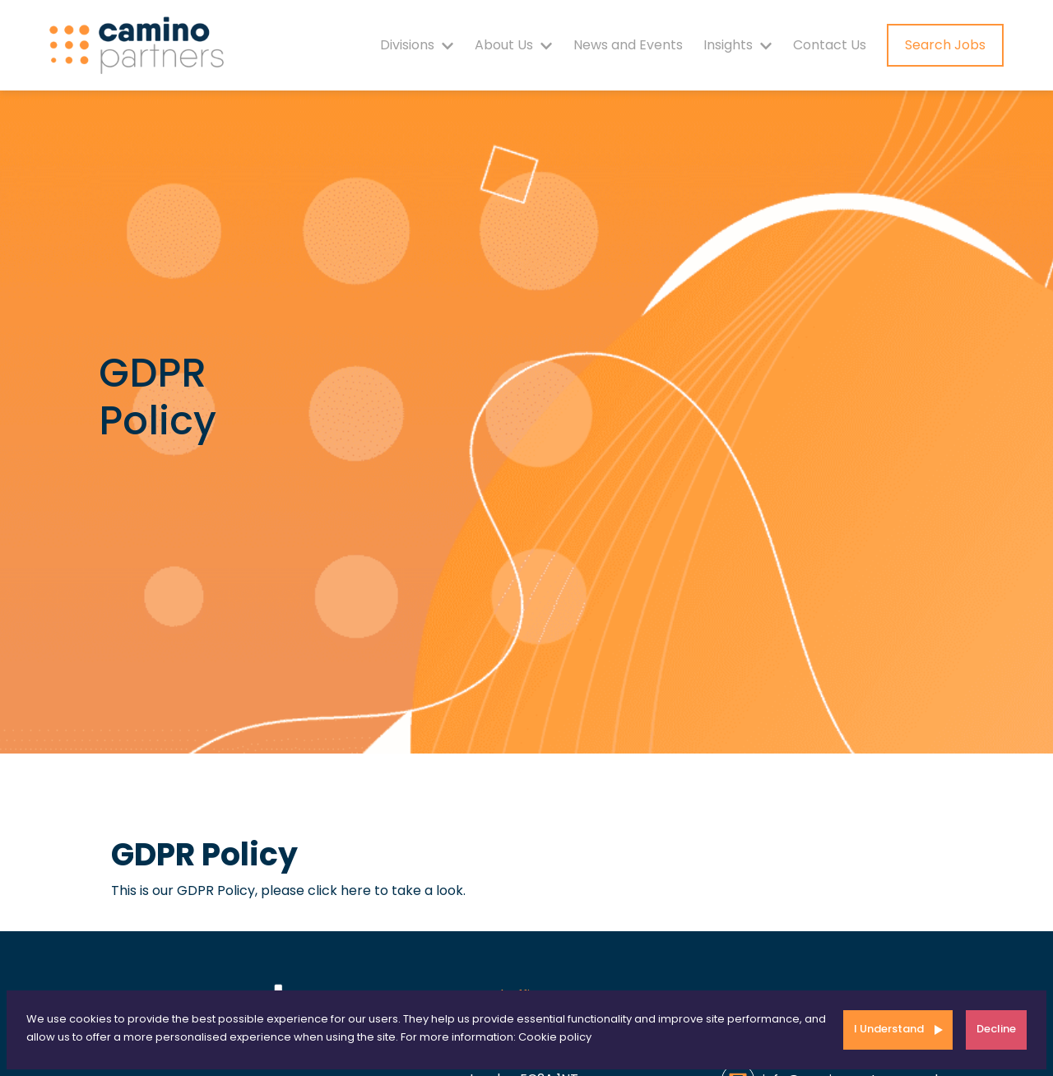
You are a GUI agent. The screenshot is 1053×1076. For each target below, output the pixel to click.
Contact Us (829, 44)
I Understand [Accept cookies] (889, 1029)
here (356, 890)
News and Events (628, 44)
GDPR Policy (204, 854)
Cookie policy (554, 1037)
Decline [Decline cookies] (996, 1029)
